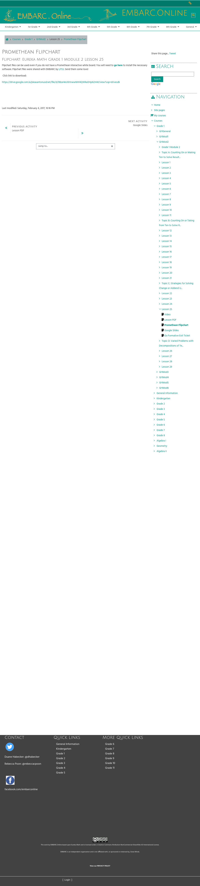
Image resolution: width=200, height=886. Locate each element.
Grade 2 (60, 758)
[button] (193, 15)
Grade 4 (60, 768)
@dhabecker (32, 757)
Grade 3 (60, 763)
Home (159, 105)
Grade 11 (110, 768)
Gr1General (167, 131)
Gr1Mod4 (166, 377)
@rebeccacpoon (31, 764)
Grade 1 (60, 753)
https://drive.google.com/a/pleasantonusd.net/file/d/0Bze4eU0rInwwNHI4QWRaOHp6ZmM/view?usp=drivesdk (61, 82)
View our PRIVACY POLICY (100, 866)
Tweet (175, 54)
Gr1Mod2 (166, 142)
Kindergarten (63, 749)
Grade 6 (109, 744)
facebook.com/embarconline (21, 789)
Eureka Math (75, 844)
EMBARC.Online (56, 844)
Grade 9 (109, 758)
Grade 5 (60, 773)
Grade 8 (109, 753)
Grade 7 (109, 749)
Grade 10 (110, 763)
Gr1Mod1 (166, 137)
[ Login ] (67, 880)
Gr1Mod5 (166, 383)
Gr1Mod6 (166, 388)
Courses (160, 121)
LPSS (61, 69)
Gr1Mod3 (166, 372)
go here (118, 65)
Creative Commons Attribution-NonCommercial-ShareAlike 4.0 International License (128, 844)
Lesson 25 (55, 39)
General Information (67, 744)
